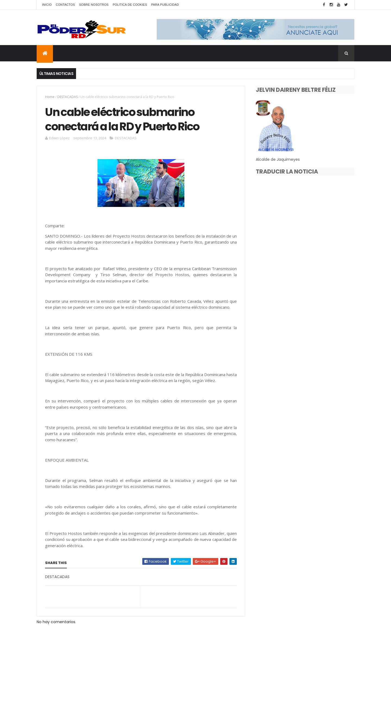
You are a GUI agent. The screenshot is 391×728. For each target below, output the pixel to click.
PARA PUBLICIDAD (165, 4)
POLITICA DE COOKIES (130, 4)
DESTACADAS (67, 96)
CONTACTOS (65, 4)
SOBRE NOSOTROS (94, 4)
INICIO (47, 4)
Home (50, 96)
